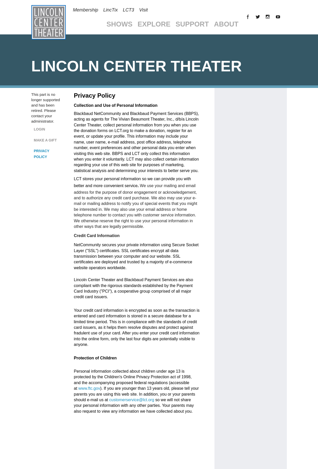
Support (192, 24)
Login (39, 129)
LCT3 (128, 9)
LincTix (110, 9)
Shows (120, 24)
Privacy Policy (41, 154)
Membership (85, 9)
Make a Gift (45, 140)
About (226, 24)
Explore (154, 24)
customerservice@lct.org (131, 400)
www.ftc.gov (89, 388)
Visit (143, 9)
